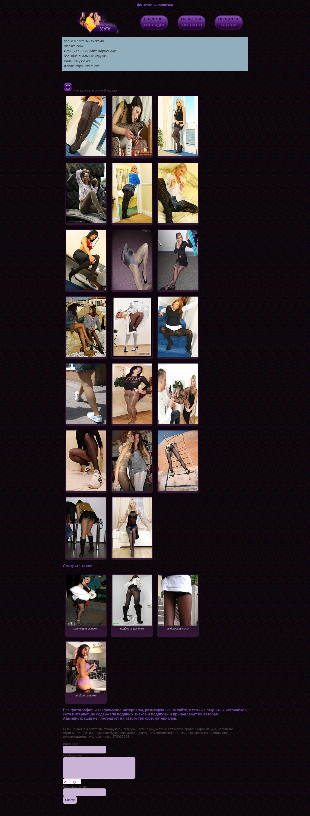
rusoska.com (73, 46)
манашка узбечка (77, 61)
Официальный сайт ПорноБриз (90, 51)
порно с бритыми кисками (84, 41)
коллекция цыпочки (86, 601)
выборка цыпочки (178, 601)
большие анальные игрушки (85, 56)
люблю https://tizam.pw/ (81, 66)
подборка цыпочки (132, 601)
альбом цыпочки (86, 668)
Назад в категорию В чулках (90, 90)
